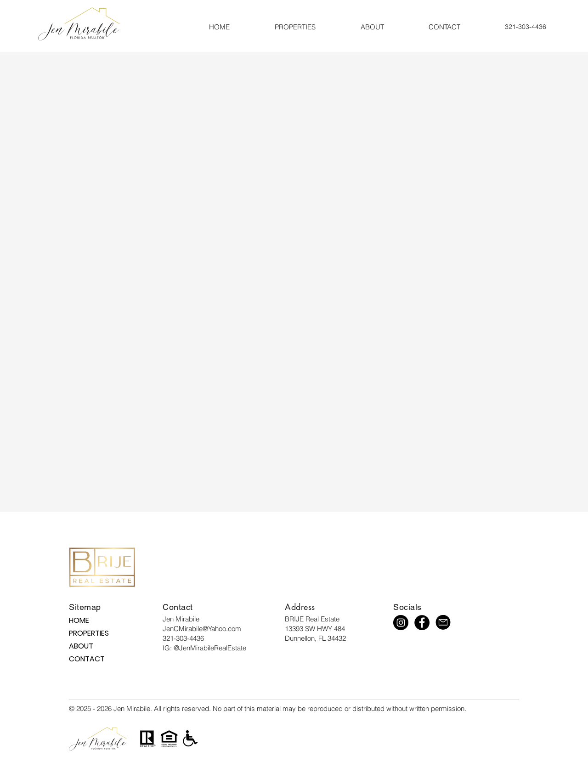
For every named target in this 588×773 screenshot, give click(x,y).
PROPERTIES (85, 633)
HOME (79, 620)
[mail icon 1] (443, 622)
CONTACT (85, 659)
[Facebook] (422, 622)
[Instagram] (400, 622)
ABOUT (81, 646)
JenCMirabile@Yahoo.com (202, 628)
